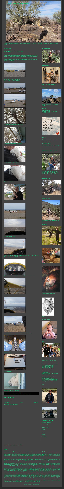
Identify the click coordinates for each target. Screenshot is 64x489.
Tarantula (55, 477)
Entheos (5, 460)
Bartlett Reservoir (52, 453)
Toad (31, 479)
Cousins (41, 458)
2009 (5, 451)
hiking (8, 464)
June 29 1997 (17, 467)
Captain (10, 456)
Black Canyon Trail (15, 454)
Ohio (35, 473)
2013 (8, 451)
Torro (34, 479)
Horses (25, 464)
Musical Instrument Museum (55, 470)
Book (36, 454)
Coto (32, 458)
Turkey (39, 479)
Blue (23, 454)
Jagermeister (12, 465)
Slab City (55, 476)
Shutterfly (44, 436)
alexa (13, 453)
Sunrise (34, 477)
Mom (58, 469)
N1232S (13, 394)
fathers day (23, 460)
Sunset (45, 477)
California (46, 455)
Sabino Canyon (41, 475)
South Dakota (16, 477)
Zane (36, 481)
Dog (29, 459)
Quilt (12, 475)
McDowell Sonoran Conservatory (13, 469)
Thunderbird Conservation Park (24, 479)
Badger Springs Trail (42, 453)
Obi (33, 473)
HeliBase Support (45, 427)
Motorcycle (25, 470)
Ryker (38, 475)
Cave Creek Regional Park (41, 456)
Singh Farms (51, 476)
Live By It (13, 468)
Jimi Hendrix (40, 465)
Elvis (55, 459)
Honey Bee (16, 464)
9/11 (31, 451)
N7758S (16, 394)
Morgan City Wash (13, 470)
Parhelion (48, 473)
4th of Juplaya (18, 451)
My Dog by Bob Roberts (8, 471)
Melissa (20, 469)
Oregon (41, 473)
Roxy (34, 475)
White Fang (47, 480)
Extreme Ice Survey (14, 460)
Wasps (25, 480)
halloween (12, 463)
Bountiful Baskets (41, 454)
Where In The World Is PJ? (40, 480)
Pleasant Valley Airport (26, 394)
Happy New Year (32, 463)
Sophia (58, 476)
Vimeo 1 (43, 429)
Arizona (27, 453)
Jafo (7, 465)
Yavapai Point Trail (28, 481)
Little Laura (10, 468)
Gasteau (44, 460)
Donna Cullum (33, 459)
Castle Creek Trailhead (26, 456)
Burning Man (24, 455)
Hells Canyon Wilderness (55, 463)
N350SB (34, 471)
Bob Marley (30, 454)
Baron (48, 453)
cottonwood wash (37, 458)
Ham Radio (15, 463)
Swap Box (51, 477)
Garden (41, 460)
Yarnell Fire (22, 481)
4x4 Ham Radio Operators (26, 451)
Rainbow (19, 475)
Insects (43, 464)
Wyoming (18, 481)
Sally (10, 476)
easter (45, 459)
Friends (38, 460)
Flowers (27, 460)
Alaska (10, 453)
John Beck (44, 465)
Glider (11, 394)
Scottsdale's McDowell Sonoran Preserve (28, 476)
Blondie (20, 454)
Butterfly (42, 455)
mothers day (20, 470)
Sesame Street (44, 476)
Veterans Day (16, 480)
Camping (7, 456)
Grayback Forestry (45, 462)
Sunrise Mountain (40, 477)
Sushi (48, 477)
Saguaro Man (54, 475)
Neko (59, 471)
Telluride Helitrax (8, 479)
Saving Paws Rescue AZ (15, 476)
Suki (29, 477)
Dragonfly (38, 459)
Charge (56, 456)
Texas (13, 479)
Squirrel (20, 477)
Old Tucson (38, 473)
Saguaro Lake (49, 475)
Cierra (17, 458)
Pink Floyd (24, 474)
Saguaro (45, 475)
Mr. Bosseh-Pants (36, 470)
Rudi (36, 475)
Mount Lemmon (30, 470)
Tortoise (36, 479)
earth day (41, 459)
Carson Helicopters (15, 456)
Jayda (21, 465)
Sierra (48, 476)
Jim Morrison (35, 465)
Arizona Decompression (33, 453)
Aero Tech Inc (43, 451)
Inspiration (47, 464)
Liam (5, 468)
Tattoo (58, 477)
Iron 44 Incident (54, 464)
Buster (31, 455)
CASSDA (20, 456)
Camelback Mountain (52, 455)
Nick (24, 473)
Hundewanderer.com (18, 3)
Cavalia (31, 456)
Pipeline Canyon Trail (30, 474)
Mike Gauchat (36, 469)
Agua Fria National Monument (53, 451)
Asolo (38, 453)
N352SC (38, 471)
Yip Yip (32, 481)
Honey (13, 464)
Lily (6, 468)
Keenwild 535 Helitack (30, 467)
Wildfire (55, 480)
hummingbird (34, 464)
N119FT (13, 471)
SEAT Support (38, 476)
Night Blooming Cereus (29, 473)
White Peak (51, 480)
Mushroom (46, 470)
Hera (5, 464)
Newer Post (6, 402)
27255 (13, 452)
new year (13, 473)
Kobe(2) (47, 467)
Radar (17, 475)
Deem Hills (23, 459)
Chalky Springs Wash (50, 456)
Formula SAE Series (33, 460)
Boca (33, 454)
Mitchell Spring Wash (43, 469)
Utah (5, 480)
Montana (5, 470)
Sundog (31, 477)
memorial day (25, 469)
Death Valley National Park (13, 459)
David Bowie (51, 458)
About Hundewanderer (36, 451)
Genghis (49, 460)
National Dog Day (51, 471)
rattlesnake (23, 475)
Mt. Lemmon (42, 470)
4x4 (21, 451)
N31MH (28, 471)
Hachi (8, 463)
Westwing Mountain (30, 480)
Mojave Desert (55, 469)
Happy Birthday (26, 463)
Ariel (24, 453)
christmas (14, 458)
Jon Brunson (53, 465)
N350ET (31, 471)
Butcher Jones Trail (36, 455)
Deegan (19, 459)
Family (19, 460)
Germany (53, 460)
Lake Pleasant (56, 467)
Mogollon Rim (50, 469)
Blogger (38, 484)
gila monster (57, 460)
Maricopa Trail (53, 468)
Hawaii (44, 463)
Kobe (45, 467)
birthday (8, 454)
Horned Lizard (21, 464)
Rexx (29, 475)
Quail (10, 475)
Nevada (5, 473)
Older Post (36, 402)
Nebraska (56, 471)
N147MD (18, 471)
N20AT (22, 471)
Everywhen (9, 460)
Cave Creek (35, 456)
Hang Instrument (21, 463)
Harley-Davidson (39, 463)
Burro (28, 455)
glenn (8, 462)
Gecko (47, 460)
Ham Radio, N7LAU (45, 424)
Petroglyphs (52, 473)
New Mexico (9, 473)
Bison (11, 454)
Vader (7, 480)
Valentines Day (11, 480)
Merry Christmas (31, 469)
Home (22, 402)
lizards (16, 468)
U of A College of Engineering (46, 479)
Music (49, 470)
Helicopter (48, 463)
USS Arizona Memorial (56, 479)
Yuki (34, 481)
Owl (44, 473)
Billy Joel (58, 453)
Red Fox (27, 475)
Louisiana (26, 468)
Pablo (46, 473)
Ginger (5, 462)
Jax (19, 465)
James (16, 465)
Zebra (39, 481)
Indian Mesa (39, 464)
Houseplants (29, 464)
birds (8, 394)
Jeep (22, 465)
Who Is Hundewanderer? (47, 422)
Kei (35, 467)
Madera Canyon (32, 468)
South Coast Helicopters (8, 477)
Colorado (28, 458)
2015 (10, 451)
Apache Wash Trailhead (18, 453)
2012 (7, 451)
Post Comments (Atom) (14, 404)
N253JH (25, 471)
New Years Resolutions (19, 473)
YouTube (43, 434)
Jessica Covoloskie (27, 465)
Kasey (23, 467)
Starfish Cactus (25, 477)
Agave (47, 451)
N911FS (44, 471)
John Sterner (48, 465)
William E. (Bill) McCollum (12, 481)
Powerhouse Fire (51, 474)
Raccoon (14, 475)
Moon (8, 470)
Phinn (56, 473)
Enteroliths (58, 459)
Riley (32, 475)
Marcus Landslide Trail (47, 468)
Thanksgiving (16, 479)
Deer (26, 459)
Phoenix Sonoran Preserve (17, 474)
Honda (11, 464)
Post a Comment (9, 400)
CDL (46, 456)
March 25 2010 (39, 468)
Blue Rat (25, 454)
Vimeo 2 (43, 432)
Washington (22, 480)
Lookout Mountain (21, 468)
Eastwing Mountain (50, 459)
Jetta (32, 465)
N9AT (47, 471)
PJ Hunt (20, 394)
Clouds (20, 458)
